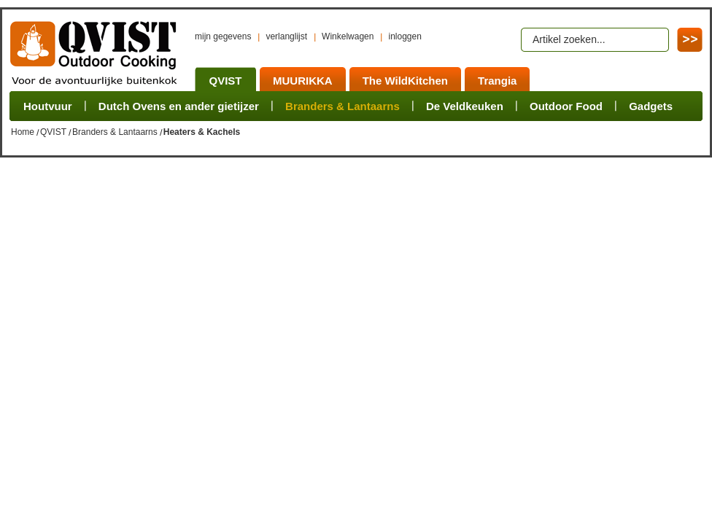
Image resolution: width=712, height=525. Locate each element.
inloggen (404, 36)
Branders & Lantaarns (115, 132)
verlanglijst (286, 36)
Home (22, 132)
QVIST (53, 132)
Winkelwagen (348, 36)
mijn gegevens (223, 36)
